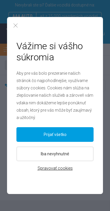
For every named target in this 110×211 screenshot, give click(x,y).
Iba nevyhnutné (55, 154)
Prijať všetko (55, 134)
